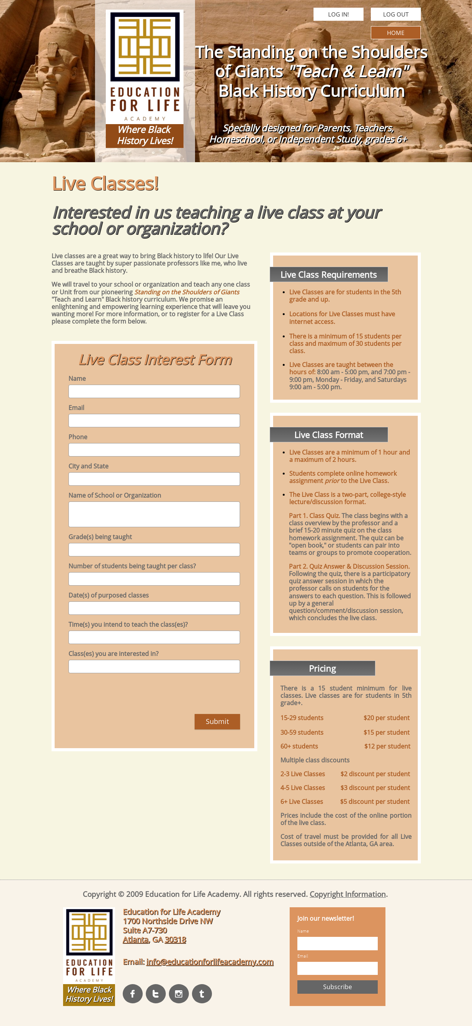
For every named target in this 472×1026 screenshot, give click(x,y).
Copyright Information (348, 894)
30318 (175, 939)
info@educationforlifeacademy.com (210, 961)
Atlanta (135, 939)
